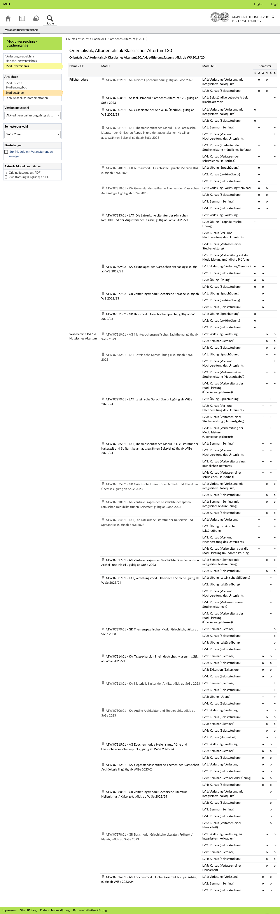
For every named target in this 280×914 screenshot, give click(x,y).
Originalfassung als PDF (24, 172)
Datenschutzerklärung (55, 910)
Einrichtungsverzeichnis (21, 60)
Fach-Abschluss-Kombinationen (26, 98)
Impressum (9, 910)
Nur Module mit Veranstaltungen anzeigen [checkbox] (31, 154)
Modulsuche (13, 83)
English (258, 4)
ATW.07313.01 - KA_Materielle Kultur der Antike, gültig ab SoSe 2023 (153, 683)
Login (274, 4)
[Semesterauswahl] (32, 134)
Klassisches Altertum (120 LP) (127, 39)
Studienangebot (16, 87)
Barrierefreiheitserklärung (90, 910)
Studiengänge (14, 92)
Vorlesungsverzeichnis (20, 56)
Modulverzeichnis (17, 66)
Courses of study (77, 39)
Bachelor (98, 39)
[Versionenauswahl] (32, 115)
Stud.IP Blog (28, 910)
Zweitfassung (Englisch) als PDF (30, 177)
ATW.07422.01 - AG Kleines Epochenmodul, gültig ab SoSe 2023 (149, 80)
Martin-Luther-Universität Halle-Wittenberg (243, 17)
